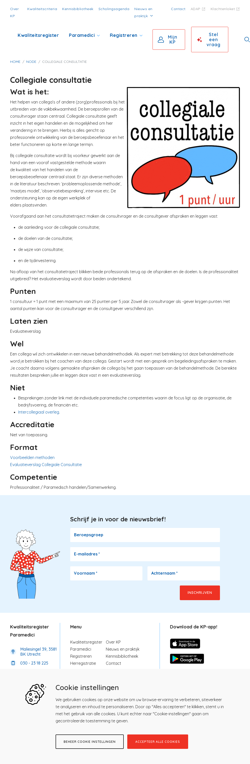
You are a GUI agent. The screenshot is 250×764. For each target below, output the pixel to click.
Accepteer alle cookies (157, 742)
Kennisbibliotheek (77, 9)
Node (31, 61)
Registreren (123, 35)
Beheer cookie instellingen (90, 742)
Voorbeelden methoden (32, 457)
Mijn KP (172, 39)
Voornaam (85, 573)
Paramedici (82, 35)
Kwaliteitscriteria (42, 9)
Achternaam (164, 573)
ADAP (196, 9)
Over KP (113, 642)
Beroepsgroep (88, 534)
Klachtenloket (223, 9)
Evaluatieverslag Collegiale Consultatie (46, 464)
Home (15, 61)
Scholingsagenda (114, 9)
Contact (178, 9)
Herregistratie (83, 663)
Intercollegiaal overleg (38, 412)
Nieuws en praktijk (122, 649)
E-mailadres (87, 553)
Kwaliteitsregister (38, 35)
